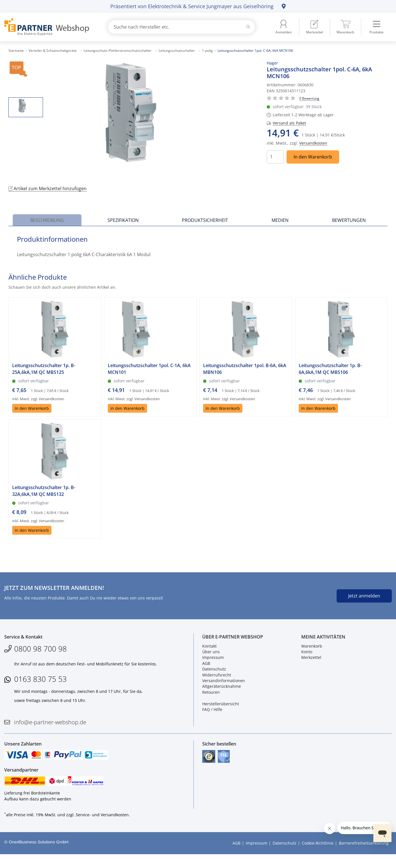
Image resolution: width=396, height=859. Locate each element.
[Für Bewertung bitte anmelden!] (309, 98)
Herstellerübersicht (220, 705)
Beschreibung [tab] (47, 220)
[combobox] (181, 27)
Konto (306, 653)
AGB (206, 664)
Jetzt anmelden (364, 596)
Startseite (16, 50)
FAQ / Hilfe (212, 711)
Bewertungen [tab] (349, 220)
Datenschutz (214, 670)
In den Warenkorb (313, 157)
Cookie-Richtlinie (317, 848)
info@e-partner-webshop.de (50, 723)
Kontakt (209, 647)
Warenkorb (311, 647)
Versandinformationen (223, 682)
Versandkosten (313, 143)
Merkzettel (311, 659)
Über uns (211, 653)
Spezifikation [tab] (123, 220)
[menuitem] (314, 26)
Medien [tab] (280, 220)
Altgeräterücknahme (221, 688)
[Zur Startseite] (49, 27)
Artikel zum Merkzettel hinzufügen (47, 188)
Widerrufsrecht (216, 676)
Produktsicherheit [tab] (205, 220)
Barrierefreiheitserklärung (364, 848)
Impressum (213, 659)
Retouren (211, 693)
